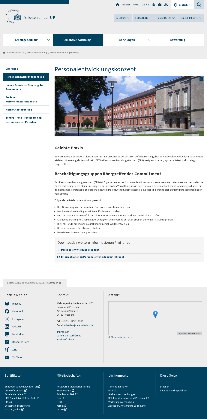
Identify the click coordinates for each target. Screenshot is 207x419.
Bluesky (16, 303)
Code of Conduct (14, 390)
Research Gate (20, 342)
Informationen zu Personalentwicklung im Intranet (92, 257)
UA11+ (60, 409)
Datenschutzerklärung (69, 335)
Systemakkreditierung (17, 405)
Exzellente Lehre (14, 394)
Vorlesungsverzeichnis (121, 402)
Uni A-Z (145, 4)
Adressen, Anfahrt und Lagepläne (127, 405)
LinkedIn (17, 326)
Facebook (18, 311)
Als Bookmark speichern (173, 390)
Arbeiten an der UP (39, 17)
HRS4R (8, 402)
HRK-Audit (10, 398)
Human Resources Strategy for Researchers (25, 87)
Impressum (63, 331)
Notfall (136, 4)
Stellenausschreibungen (122, 394)
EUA (59, 398)
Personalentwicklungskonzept (64, 52)
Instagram (18, 319)
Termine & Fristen (118, 386)
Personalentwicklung (37, 52)
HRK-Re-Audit (29, 398)
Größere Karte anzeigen (120, 337)
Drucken (164, 386)
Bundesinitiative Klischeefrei (21, 386)
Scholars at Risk (65, 394)
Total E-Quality (13, 409)
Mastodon (18, 334)
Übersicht (12, 68)
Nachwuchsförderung (19, 109)
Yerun (60, 405)
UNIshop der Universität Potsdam (127, 398)
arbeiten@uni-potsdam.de (79, 325)
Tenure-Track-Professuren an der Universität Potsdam (24, 119)
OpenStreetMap (185, 333)
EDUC (59, 402)
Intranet (126, 4)
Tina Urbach (51, 282)
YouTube (17, 357)
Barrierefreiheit (65, 339)
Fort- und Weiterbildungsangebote (21, 99)
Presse (112, 390)
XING (14, 349)
